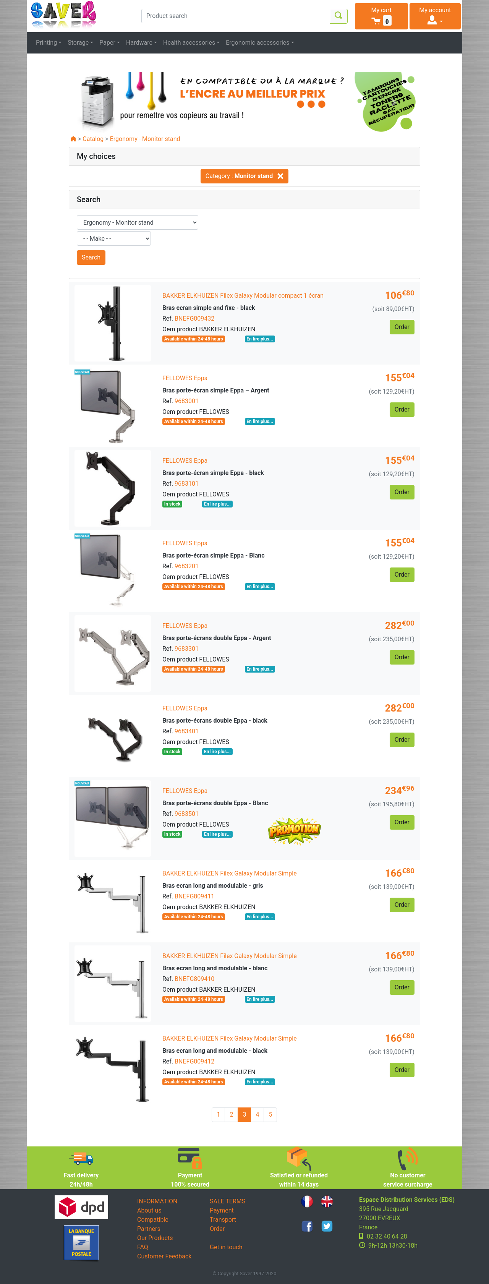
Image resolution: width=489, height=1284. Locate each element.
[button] (381, 16)
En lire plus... (259, 339)
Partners (148, 1228)
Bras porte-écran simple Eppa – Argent (215, 390)
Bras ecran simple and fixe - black (208, 307)
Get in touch (226, 1247)
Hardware (139, 42)
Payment (222, 1210)
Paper (107, 42)
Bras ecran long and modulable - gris (212, 885)
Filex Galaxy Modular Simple (258, 873)
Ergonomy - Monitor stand (145, 139)
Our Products (155, 1238)
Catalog (93, 139)
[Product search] (235, 16)
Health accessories (189, 42)
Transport (223, 1219)
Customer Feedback (164, 1256)
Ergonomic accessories (257, 42)
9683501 (187, 813)
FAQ (142, 1247)
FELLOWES (177, 378)
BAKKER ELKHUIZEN (190, 295)
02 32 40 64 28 (387, 1236)
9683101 (187, 483)
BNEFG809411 (194, 896)
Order (217, 1228)
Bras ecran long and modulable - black (214, 1050)
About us (149, 1210)
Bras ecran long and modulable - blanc (214, 968)
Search (91, 257)
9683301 (187, 648)
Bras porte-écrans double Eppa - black (214, 720)
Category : (244, 176)
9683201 (187, 566)
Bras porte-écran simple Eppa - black (213, 473)
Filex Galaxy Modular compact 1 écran (272, 295)
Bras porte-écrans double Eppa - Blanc (215, 803)
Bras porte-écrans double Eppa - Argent (216, 638)
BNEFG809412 (194, 1061)
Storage (78, 42)
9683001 (187, 401)
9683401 (187, 731)
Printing (46, 42)
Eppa (200, 378)
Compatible (152, 1219)
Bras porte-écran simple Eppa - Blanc (213, 555)
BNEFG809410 (194, 978)
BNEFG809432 (194, 318)
